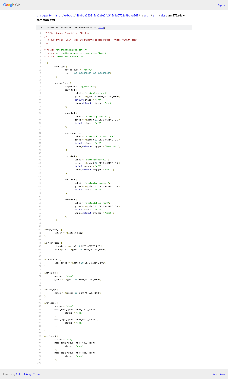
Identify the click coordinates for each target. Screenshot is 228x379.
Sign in (221, 4)
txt (215, 374)
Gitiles (19, 374)
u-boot (69, 15)
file (101, 27)
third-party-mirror (49, 15)
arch (147, 15)
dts (163, 15)
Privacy (27, 374)
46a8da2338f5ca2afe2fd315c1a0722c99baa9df (107, 15)
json (222, 374)
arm (155, 15)
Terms (36, 374)
